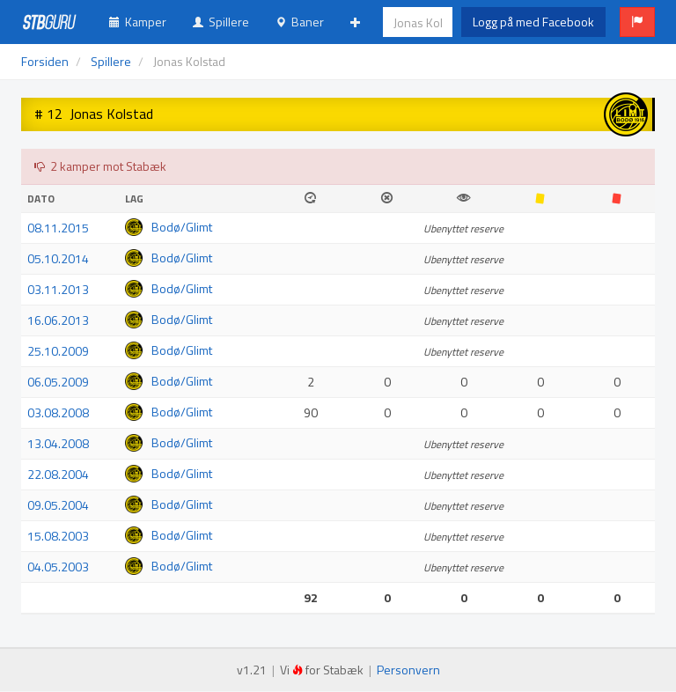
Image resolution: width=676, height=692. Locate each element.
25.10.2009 (58, 351)
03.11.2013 (58, 289)
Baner (300, 21)
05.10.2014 (58, 258)
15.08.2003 (58, 535)
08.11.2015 (58, 227)
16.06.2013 (58, 320)
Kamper (137, 21)
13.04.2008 (58, 443)
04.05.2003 (58, 566)
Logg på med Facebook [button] (533, 21)
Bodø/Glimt (181, 226)
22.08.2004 (58, 474)
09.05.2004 (58, 505)
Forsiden (45, 61)
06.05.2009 (58, 381)
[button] (637, 22)
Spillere (221, 21)
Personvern (408, 669)
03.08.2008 (58, 412)
